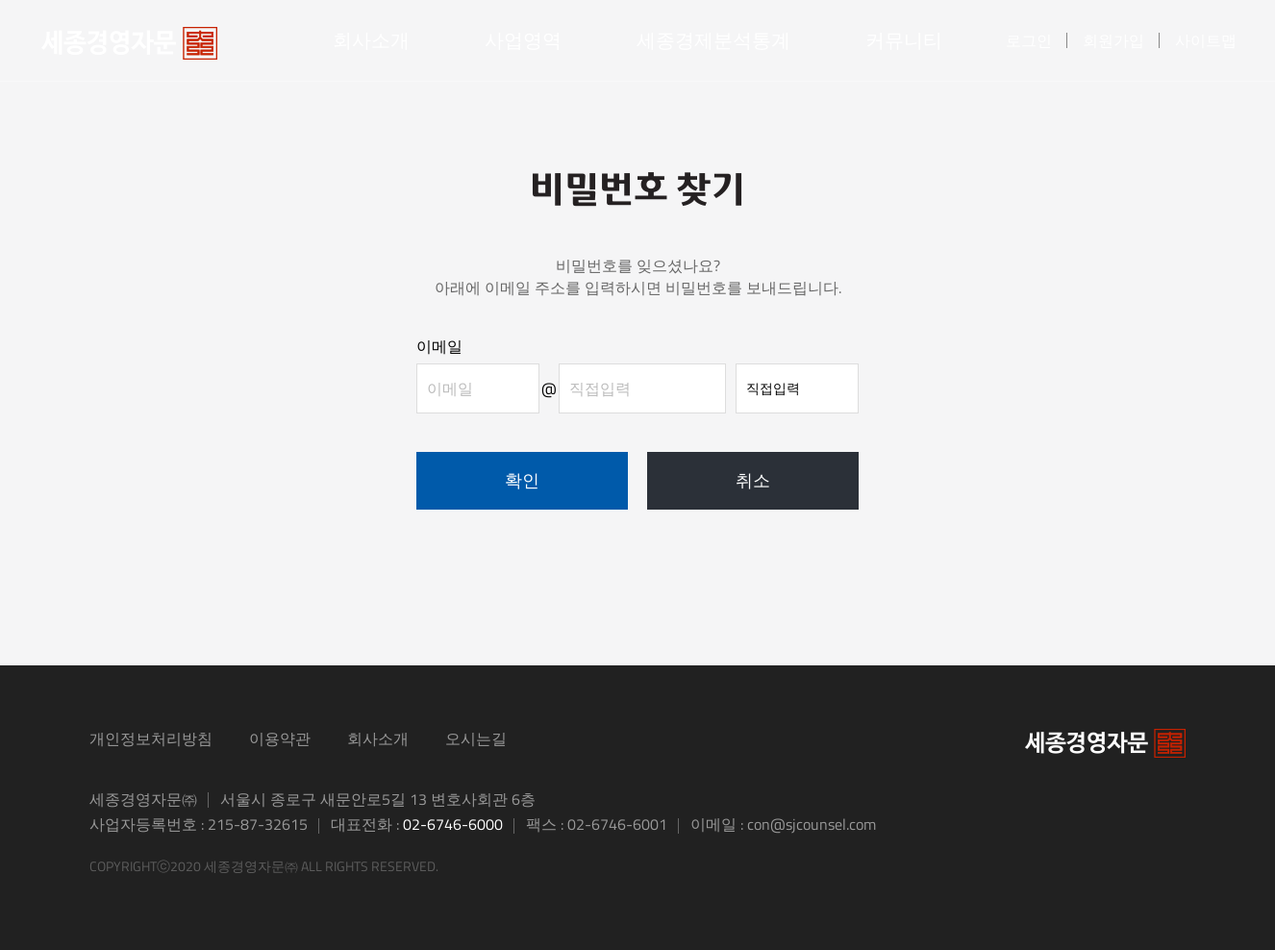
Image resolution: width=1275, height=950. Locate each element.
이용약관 (280, 738)
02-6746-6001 (617, 824)
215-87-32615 (258, 824)
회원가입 (1113, 40)
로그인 (1029, 40)
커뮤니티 (903, 40)
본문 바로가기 (0, 0)
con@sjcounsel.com (811, 824)
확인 (522, 480)
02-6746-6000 (453, 824)
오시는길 (476, 738)
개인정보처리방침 (150, 738)
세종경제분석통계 (713, 40)
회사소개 (371, 40)
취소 (753, 480)
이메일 (439, 346)
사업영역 (523, 40)
